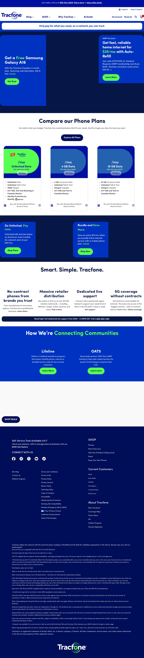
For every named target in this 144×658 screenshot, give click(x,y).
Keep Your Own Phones (97, 459)
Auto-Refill (91, 477)
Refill (90, 473)
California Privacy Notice (50, 515)
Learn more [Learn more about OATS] (96, 371)
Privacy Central (47, 483)
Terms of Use (46, 476)
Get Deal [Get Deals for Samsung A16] (12, 81)
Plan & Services (94, 449)
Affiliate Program (18, 479)
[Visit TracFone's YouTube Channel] (36, 459)
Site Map (15, 472)
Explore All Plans (72, 138)
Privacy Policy (46, 479)
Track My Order (93, 487)
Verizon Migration (95, 523)
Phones (91, 445)
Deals (90, 456)
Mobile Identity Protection (51, 501)
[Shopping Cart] (141, 17)
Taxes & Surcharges (48, 518)
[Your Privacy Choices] (54, 512)
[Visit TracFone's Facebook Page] (13, 459)
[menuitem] (30, 17)
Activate (91, 480)
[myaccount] (117, 17)
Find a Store (93, 512)
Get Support (92, 484)
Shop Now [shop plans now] (85, 251)
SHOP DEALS (11, 419)
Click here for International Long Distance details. (63, 570)
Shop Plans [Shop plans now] (13, 250)
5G (89, 516)
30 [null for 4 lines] (22, 173)
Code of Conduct (47, 494)
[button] (30, 17)
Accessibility (45, 497)
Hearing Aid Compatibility (51, 504)
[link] (88, 17)
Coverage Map (94, 509)
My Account (92, 491)
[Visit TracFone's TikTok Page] (44, 459)
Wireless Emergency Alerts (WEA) (54, 508)
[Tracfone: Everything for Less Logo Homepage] (11, 15)
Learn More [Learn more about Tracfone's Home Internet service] (111, 77)
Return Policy (46, 486)
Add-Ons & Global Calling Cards (100, 452)
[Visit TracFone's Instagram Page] (21, 459)
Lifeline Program (94, 519)
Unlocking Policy (47, 490)
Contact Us (16, 476)
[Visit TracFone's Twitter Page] (29, 459)
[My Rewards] (128, 17)
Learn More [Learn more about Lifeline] (48, 371)
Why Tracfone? (94, 505)
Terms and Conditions (49, 472)
